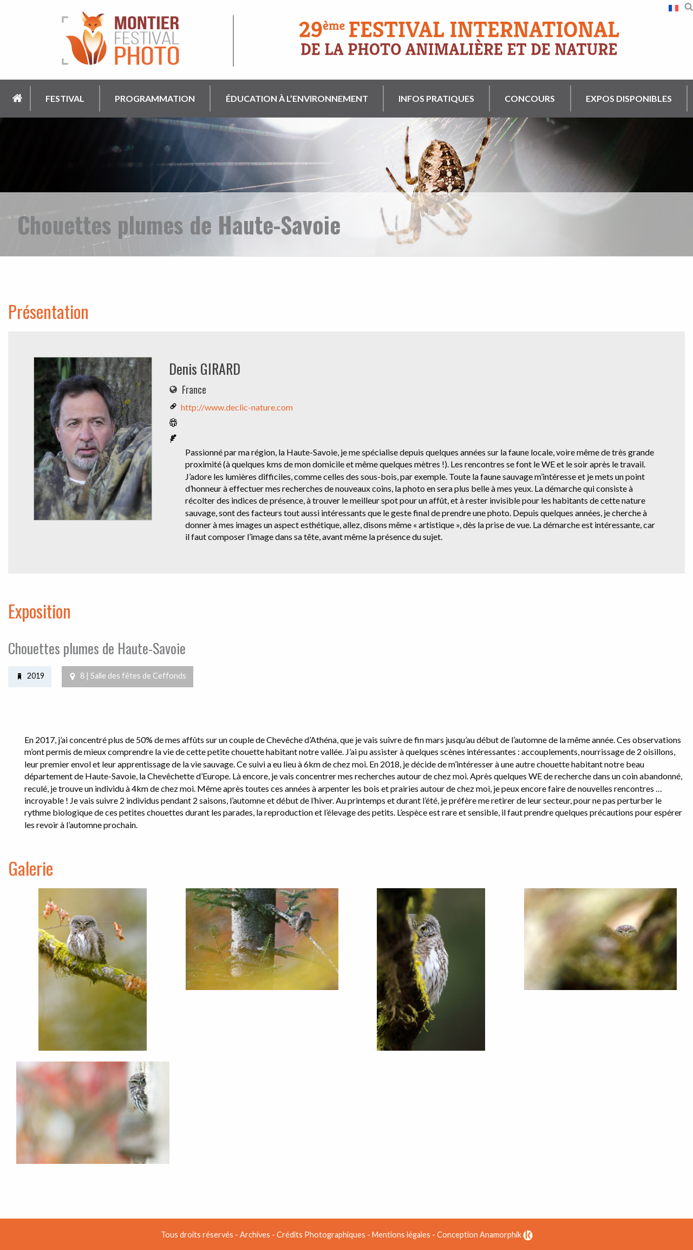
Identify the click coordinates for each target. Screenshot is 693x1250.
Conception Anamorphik (485, 1234)
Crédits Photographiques (321, 1234)
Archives (255, 1234)
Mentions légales (401, 1234)
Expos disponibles (629, 98)
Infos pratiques (436, 98)
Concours (530, 98)
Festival (64, 98)
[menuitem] (18, 99)
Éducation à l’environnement (297, 98)
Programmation (155, 98)
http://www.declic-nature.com (237, 407)
